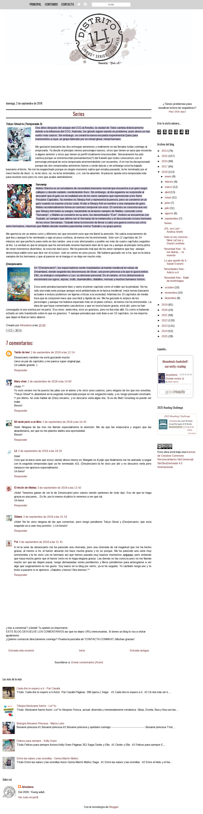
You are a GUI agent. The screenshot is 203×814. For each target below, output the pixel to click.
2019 (165, 304)
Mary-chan (20, 381)
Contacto (67, 4)
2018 (165, 171)
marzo (169, 187)
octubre (170, 287)
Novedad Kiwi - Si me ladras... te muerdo (174, 252)
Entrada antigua (139, 650)
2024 (165, 331)
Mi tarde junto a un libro (27, 421)
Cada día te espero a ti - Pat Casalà (38, 688)
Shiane (18, 516)
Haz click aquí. (177, 111)
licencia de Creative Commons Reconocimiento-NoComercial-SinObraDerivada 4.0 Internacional (176, 460)
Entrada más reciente (21, 650)
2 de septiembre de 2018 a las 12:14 (53, 352)
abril (167, 192)
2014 (165, 150)
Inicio (82, 650)
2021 (165, 315)
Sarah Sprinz (173, 382)
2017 (165, 166)
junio (168, 202)
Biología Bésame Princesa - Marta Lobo (40, 723)
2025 (165, 336)
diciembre (171, 298)
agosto (169, 213)
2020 (165, 309)
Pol (16, 542)
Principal (35, 4)
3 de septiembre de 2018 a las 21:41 (41, 542)
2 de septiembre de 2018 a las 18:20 (40, 451)
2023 (165, 325)
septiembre (172, 218)
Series (168, 223)
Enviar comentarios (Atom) (87, 662)
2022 (165, 320)
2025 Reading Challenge (177, 416)
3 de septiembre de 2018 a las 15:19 (45, 516)
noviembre (171, 292)
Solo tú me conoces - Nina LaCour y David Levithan (176, 240)
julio (167, 208)
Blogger (113, 807)
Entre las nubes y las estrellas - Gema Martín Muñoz (47, 758)
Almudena (173, 421)
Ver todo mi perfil (28, 797)
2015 (165, 156)
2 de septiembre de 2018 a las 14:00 (49, 381)
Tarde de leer (22, 352)
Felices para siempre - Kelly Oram (37, 740)
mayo (168, 197)
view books (192, 433)
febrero (169, 181)
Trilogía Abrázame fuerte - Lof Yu (36, 705)
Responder (20, 370)
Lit (15, 451)
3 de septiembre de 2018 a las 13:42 (59, 487)
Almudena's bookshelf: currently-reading (175, 364)
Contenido (51, 4)
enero (168, 176)
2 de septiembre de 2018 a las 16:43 (64, 421)
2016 (165, 161)
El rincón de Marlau (25, 487)
